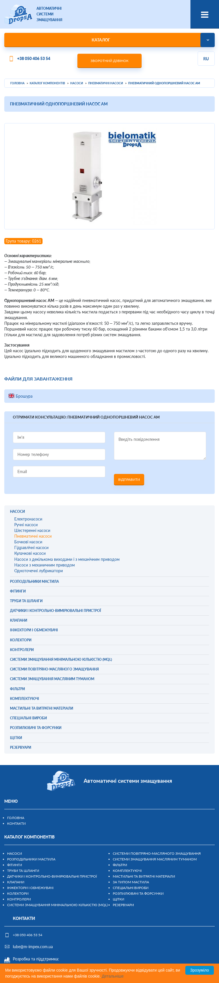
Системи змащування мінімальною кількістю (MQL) (57, 905)
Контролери (19, 899)
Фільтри (120, 865)
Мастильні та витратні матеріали (144, 876)
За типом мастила (131, 882)
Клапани (15, 882)
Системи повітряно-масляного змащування (157, 853)
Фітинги (14, 865)
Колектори (18, 893)
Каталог (101, 39)
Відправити (129, 479)
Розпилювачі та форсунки (138, 893)
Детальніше (113, 976)
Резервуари (123, 905)
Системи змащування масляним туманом (155, 859)
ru (206, 58)
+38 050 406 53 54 (33, 58)
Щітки (118, 899)
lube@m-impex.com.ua (33, 946)
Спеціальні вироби (130, 888)
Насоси (14, 853)
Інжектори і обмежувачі (30, 888)
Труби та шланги (23, 870)
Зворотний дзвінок (109, 61)
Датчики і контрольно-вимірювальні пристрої (52, 876)
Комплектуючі (127, 870)
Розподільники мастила (31, 859)
